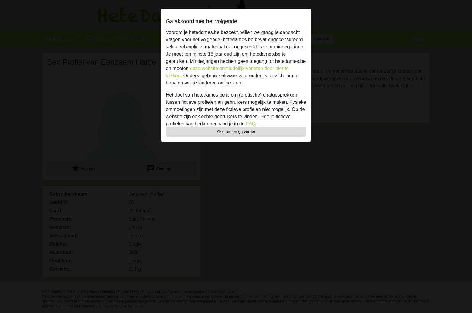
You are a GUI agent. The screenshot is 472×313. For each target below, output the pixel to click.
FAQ (251, 123)
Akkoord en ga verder (236, 131)
